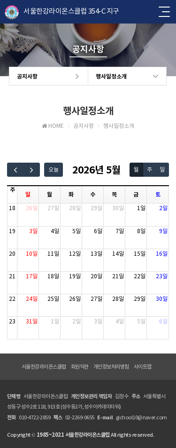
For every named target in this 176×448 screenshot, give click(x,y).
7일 (119, 231)
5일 (76, 231)
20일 (96, 276)
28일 (75, 208)
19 (12, 231)
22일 (139, 276)
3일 (33, 231)
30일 (118, 208)
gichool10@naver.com (141, 417)
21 (12, 276)
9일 (163, 231)
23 (12, 321)
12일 (75, 253)
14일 (118, 253)
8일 (141, 231)
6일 (98, 231)
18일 (53, 276)
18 (12, 208)
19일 (75, 276)
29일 (96, 208)
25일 (53, 298)
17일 (32, 276)
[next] (31, 170)
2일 (163, 208)
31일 (32, 321)
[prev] (15, 170)
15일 (139, 253)
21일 (118, 276)
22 (12, 298)
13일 (96, 253)
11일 (53, 253)
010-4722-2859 (34, 417)
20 (12, 253)
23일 (162, 276)
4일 (55, 231)
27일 (53, 208)
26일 (32, 208)
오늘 (53, 169)
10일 (32, 253)
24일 (32, 298)
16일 (162, 253)
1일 (141, 208)
